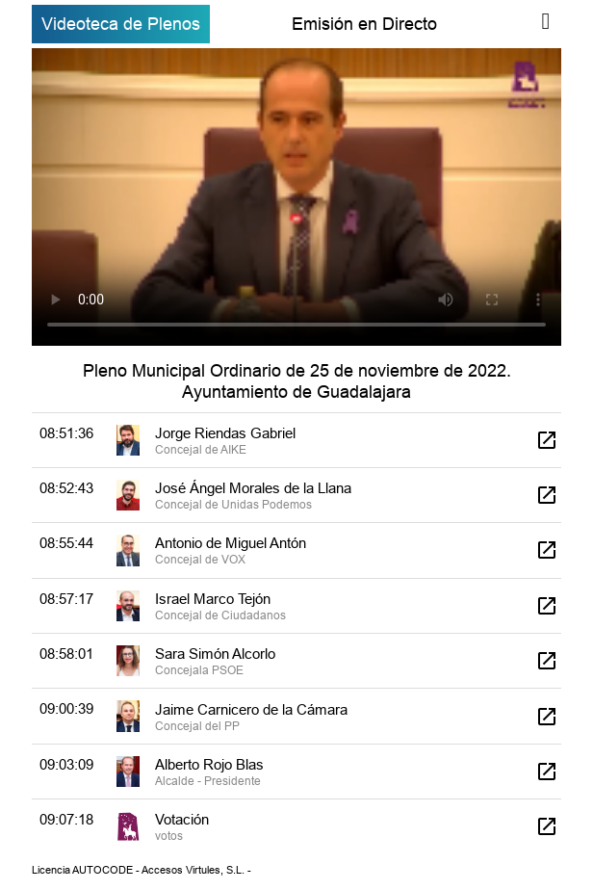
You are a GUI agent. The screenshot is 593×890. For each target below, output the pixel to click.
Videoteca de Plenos (120, 23)
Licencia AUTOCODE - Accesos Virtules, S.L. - (141, 870)
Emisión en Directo (364, 23)
